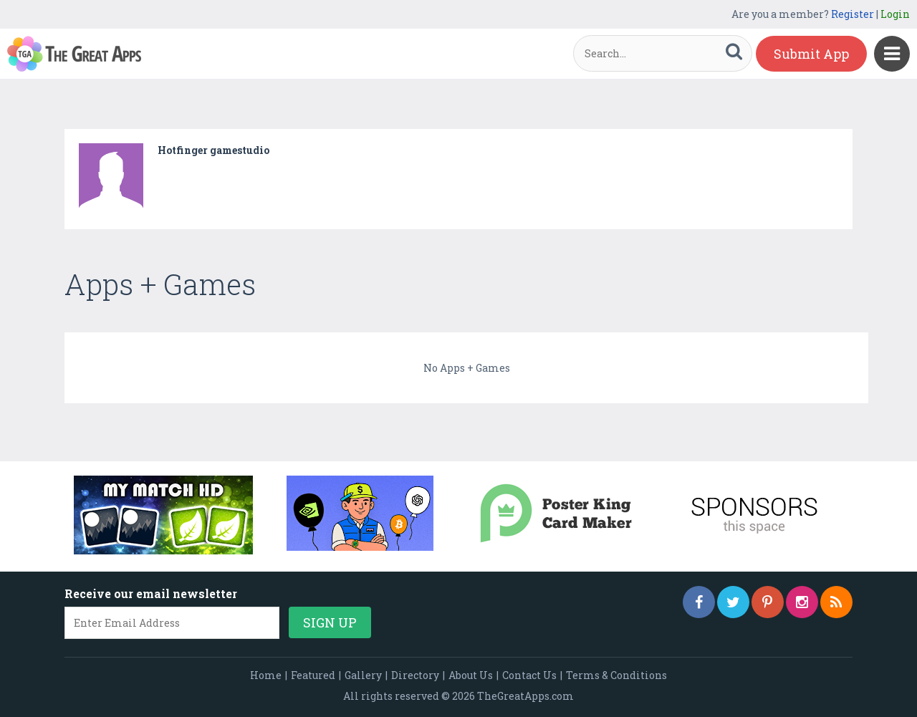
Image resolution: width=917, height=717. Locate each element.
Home (266, 675)
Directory (415, 675)
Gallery (363, 675)
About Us (470, 675)
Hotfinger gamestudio (213, 150)
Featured (313, 675)
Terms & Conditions (616, 675)
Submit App (811, 53)
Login (895, 14)
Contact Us (529, 675)
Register (852, 14)
